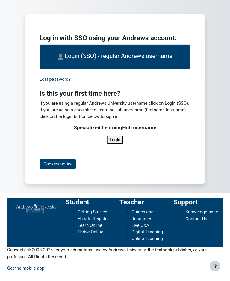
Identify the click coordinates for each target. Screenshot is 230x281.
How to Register (93, 218)
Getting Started (92, 212)
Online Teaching (147, 238)
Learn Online (90, 225)
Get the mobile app (25, 268)
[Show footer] (215, 266)
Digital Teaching (147, 232)
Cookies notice (57, 164)
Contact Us (196, 218)
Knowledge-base (201, 212)
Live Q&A (140, 225)
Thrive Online (90, 232)
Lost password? (55, 79)
